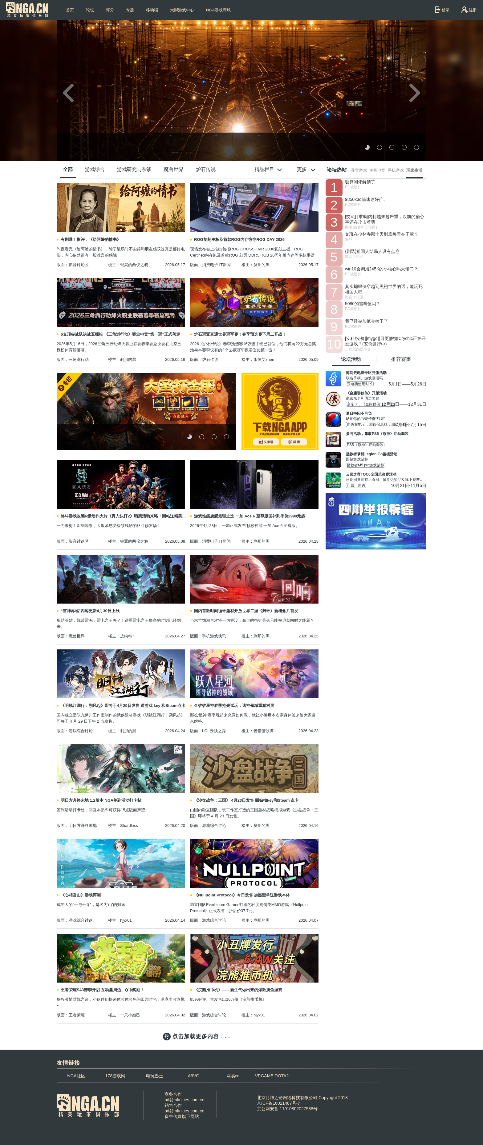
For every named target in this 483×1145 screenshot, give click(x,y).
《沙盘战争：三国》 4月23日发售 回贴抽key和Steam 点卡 (246, 800)
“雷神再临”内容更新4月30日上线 (90, 610)
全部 (68, 169)
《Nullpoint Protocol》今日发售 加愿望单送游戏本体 (242, 895)
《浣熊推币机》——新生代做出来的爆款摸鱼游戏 (238, 989)
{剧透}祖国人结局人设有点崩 (372, 251)
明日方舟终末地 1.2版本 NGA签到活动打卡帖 (101, 800)
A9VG (193, 1075)
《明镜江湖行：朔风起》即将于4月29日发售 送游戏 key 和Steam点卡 (123, 705)
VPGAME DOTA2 (272, 1075)
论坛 (90, 10)
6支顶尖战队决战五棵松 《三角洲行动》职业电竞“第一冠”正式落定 (120, 334)
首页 (70, 10)
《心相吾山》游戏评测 (81, 895)
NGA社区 (76, 1075)
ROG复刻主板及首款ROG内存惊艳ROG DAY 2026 (239, 239)
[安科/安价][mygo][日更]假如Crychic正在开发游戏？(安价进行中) (385, 341)
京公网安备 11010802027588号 (287, 1108)
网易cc (232, 1075)
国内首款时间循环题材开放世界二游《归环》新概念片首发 (246, 610)
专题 (130, 10)
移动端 (152, 10)
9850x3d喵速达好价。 (366, 199)
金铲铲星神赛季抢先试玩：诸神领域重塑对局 (234, 705)
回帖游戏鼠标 (386, 456)
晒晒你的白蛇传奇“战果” (386, 416)
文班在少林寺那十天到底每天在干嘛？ (381, 234)
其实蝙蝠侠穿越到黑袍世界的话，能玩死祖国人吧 (384, 289)
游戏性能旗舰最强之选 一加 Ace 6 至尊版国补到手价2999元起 (249, 516)
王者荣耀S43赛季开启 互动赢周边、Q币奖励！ (102, 989)
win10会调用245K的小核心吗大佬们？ (381, 268)
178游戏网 (115, 1075)
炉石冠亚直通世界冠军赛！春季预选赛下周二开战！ (240, 334)
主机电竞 (377, 170)
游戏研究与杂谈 (134, 169)
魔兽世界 (174, 169)
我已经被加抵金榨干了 (366, 321)
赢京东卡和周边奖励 (386, 396)
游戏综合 (95, 169)
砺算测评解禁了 (360, 181)
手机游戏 (396, 170)
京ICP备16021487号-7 (278, 1103)
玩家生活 (414, 170)
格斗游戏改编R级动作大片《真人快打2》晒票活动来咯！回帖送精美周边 (125, 516)
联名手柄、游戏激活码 (386, 375)
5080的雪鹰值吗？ (362, 303)
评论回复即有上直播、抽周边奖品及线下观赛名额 (386, 477)
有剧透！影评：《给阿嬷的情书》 (91, 239)
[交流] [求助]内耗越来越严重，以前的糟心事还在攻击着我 (384, 219)
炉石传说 (206, 169)
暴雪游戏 (359, 170)
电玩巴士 (154, 1075)
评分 (110, 10)
